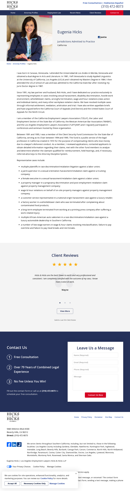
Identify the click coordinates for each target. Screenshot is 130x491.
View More (65, 311)
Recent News (75, 13)
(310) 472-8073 (112, 6)
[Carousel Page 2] (65, 302)
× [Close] (76, 473)
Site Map (108, 417)
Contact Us (114, 13)
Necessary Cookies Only (35, 483)
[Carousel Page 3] (70, 302)
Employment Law (54, 13)
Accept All (12, 483)
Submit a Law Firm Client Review (65, 320)
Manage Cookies (54, 466)
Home (13, 13)
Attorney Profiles (31, 13)
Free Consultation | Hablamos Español (103, 3)
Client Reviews (95, 13)
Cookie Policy (39, 466)
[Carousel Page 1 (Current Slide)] (59, 302)
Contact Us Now (95, 395)
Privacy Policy (86, 417)
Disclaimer (99, 417)
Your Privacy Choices (19, 466)
